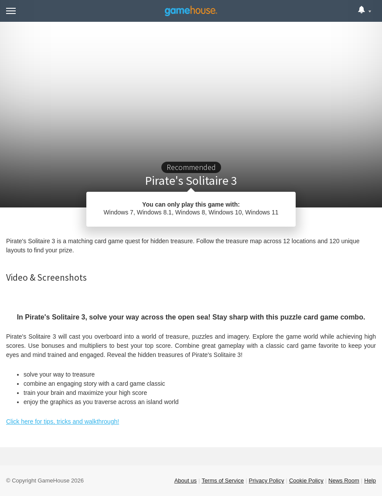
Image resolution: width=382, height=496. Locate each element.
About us (185, 480)
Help (370, 480)
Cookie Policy (306, 480)
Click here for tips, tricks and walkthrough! (62, 421)
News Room (343, 480)
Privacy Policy (266, 480)
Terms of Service (222, 480)
